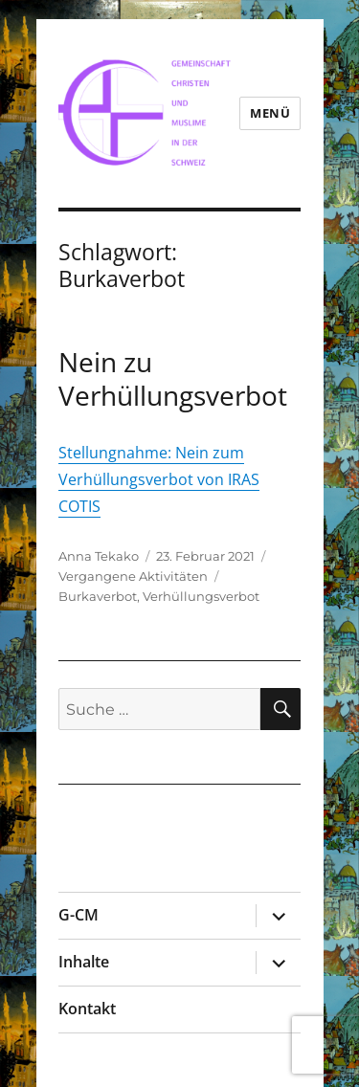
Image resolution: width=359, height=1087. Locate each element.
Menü (270, 113)
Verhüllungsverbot (201, 596)
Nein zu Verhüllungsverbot (172, 378)
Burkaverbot (97, 596)
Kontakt (87, 1008)
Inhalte (83, 961)
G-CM (78, 914)
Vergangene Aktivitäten (133, 576)
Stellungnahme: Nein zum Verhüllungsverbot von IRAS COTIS (158, 479)
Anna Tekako (98, 556)
